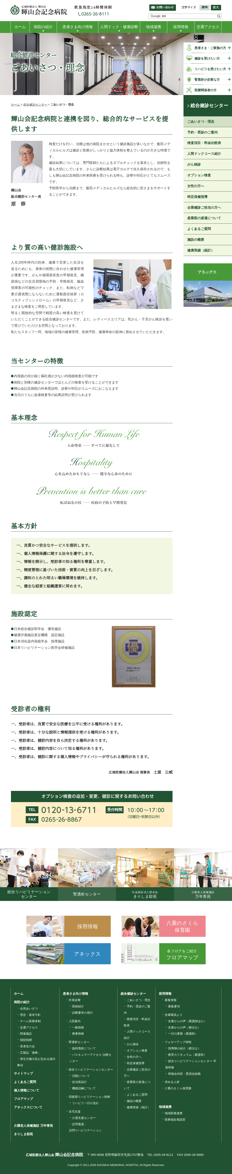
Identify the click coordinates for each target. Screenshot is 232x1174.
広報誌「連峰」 (30, 1052)
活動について (81, 1075)
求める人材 (172, 1082)
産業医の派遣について (204, 218)
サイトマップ (23, 1073)
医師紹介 (78, 1006)
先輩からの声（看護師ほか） (187, 1021)
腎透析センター (79, 1042)
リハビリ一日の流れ (85, 1103)
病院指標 (26, 1040)
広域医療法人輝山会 (53, 1155)
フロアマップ (23, 1099)
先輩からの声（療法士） (184, 1027)
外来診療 (75, 1000)
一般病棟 (78, 1027)
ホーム (20, 27)
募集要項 (174, 1006)
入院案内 (75, 1021)
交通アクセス (208, 27)
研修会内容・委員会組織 (184, 1073)
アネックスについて (28, 1107)
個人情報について (26, 1090)
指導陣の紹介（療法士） (184, 1048)
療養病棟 (78, 1033)
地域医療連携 (173, 1113)
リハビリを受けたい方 (210, 69)
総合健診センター (209, 105)
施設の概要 (195, 240)
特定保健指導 (197, 197)
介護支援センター (84, 1118)
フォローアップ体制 (178, 1042)
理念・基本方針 (30, 1014)
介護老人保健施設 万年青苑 (33, 1126)
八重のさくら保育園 (178, 1088)
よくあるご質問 (199, 229)
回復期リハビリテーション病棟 (89, 1096)
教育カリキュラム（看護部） (187, 1054)
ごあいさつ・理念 (200, 121)
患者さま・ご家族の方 (210, 48)
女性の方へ (195, 186)
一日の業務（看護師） (183, 1033)
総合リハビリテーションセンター (91, 1069)
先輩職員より (173, 1014)
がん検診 (194, 164)
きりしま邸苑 (23, 1134)
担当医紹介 (79, 1082)
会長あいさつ (29, 1008)
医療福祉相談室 (175, 1119)
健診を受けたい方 (207, 58)
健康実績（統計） (200, 250)
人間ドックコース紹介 (204, 154)
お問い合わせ (165, 7)
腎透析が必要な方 (207, 79)
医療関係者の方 (205, 90)
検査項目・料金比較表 (204, 143)
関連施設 (26, 1033)
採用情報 (180, 27)
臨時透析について (84, 1048)
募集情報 (171, 1000)
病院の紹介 (43, 27)
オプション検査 (199, 175)
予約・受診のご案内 (202, 132)
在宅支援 (75, 1111)
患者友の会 (27, 1046)
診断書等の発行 (82, 1012)
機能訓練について (84, 1088)
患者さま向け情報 (77, 27)
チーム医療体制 (30, 1021)
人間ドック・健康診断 (119, 27)
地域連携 (153, 27)
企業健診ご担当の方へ (204, 207)
